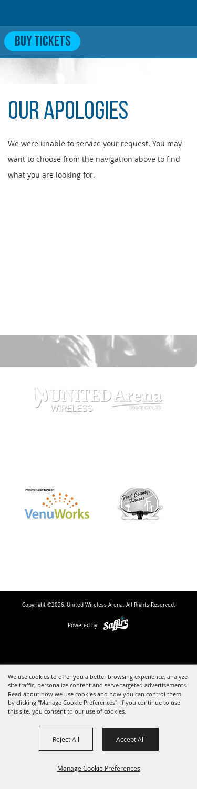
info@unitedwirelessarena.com (98, 467)
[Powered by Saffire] (116, 625)
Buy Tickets (42, 42)
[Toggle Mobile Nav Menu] (180, 41)
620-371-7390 (92, 450)
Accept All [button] (130, 739)
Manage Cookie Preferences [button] (98, 768)
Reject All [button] (66, 739)
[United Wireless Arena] (49, 13)
